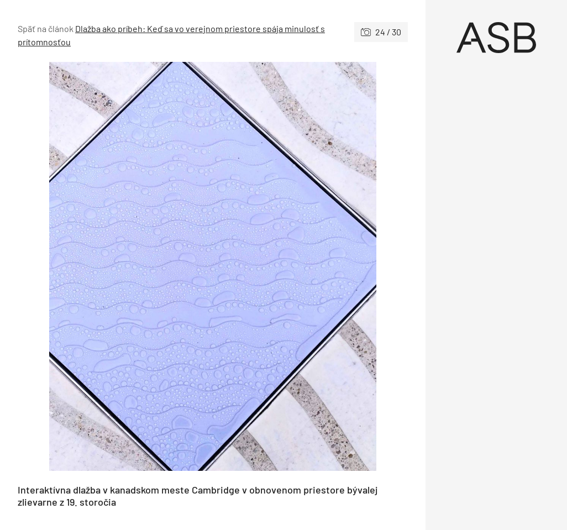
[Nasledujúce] (310, 266)
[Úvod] (496, 37)
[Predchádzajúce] (115, 266)
